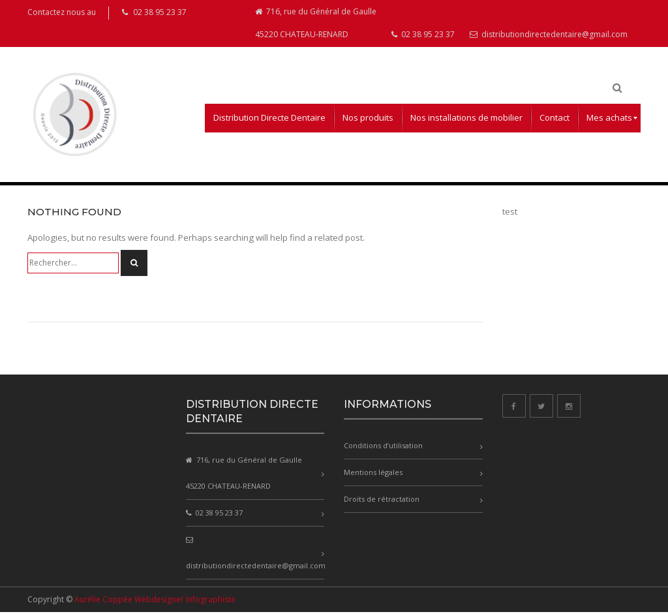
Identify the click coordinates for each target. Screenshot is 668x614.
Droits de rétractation (381, 501)
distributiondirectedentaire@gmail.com (549, 36)
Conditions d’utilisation (383, 448)
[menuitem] (269, 120)
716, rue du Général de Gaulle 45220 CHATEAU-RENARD (315, 24)
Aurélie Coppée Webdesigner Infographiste (154, 601)
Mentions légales (373, 475)
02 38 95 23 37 (423, 36)
